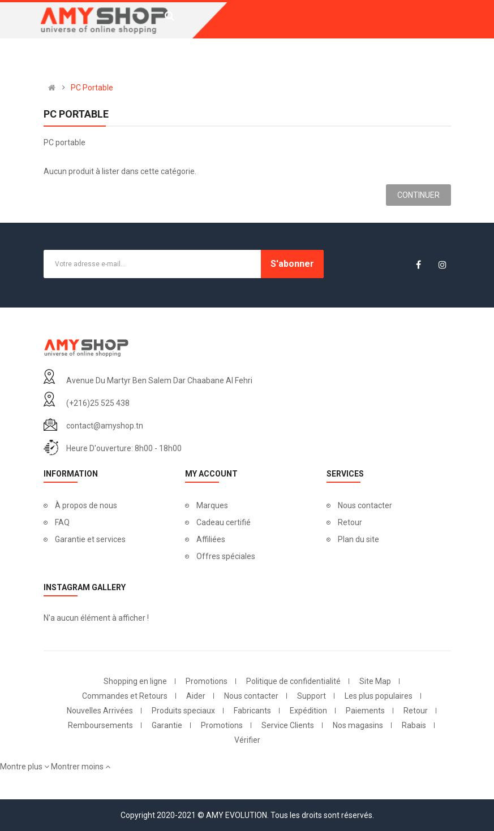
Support (311, 695)
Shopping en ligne (135, 681)
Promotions (206, 681)
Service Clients (287, 725)
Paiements (365, 710)
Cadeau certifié (223, 522)
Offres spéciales (225, 556)
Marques (212, 505)
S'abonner (292, 263)
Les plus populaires (379, 695)
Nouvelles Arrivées (100, 710)
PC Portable (92, 88)
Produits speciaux (183, 710)
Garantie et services (90, 539)
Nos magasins (358, 725)
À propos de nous (86, 505)
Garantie (167, 725)
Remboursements (100, 725)
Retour (350, 522)
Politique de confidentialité (293, 681)
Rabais (414, 725)
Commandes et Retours (124, 695)
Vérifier (247, 740)
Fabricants (252, 710)
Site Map (375, 681)
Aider (195, 695)
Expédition (308, 710)
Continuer (418, 195)
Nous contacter (365, 505)
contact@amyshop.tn (104, 425)
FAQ (62, 522)
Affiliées (210, 539)
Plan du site (358, 539)
